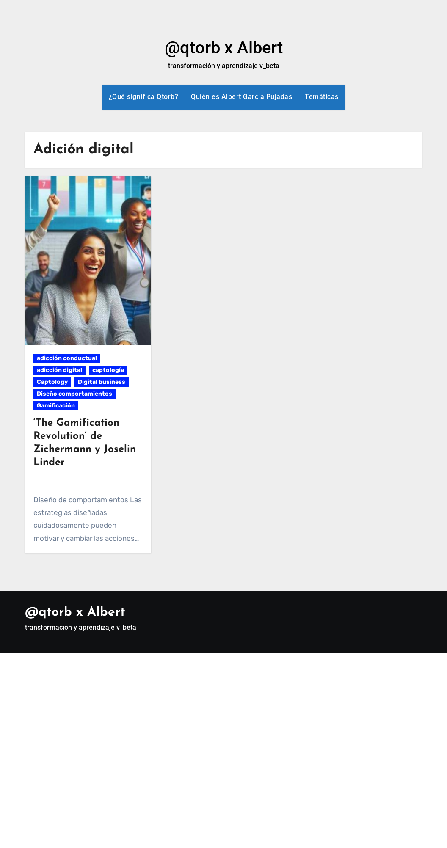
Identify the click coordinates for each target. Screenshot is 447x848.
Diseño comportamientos (74, 393)
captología (108, 370)
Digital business (101, 381)
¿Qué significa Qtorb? (144, 97)
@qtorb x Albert (224, 48)
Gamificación (56, 405)
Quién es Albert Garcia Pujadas (241, 97)
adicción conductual (67, 358)
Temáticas (322, 97)
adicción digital (59, 370)
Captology (52, 381)
